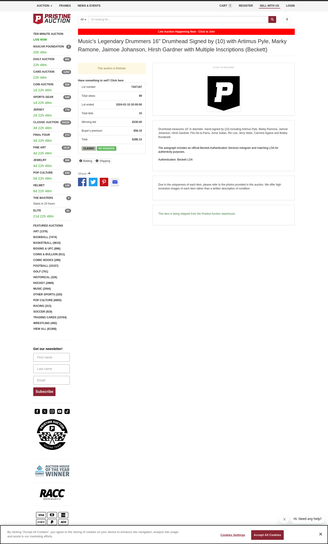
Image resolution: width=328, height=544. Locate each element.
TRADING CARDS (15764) (50, 317)
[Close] (321, 534)
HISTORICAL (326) (45, 277)
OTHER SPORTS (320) (47, 294)
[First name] (51, 357)
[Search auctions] (179, 19)
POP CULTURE (43, 172)
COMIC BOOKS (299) (47, 260)
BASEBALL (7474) (45, 237)
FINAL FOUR (41, 134)
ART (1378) (40, 231)
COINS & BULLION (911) (49, 254)
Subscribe (44, 392)
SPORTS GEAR (43, 97)
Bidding (85, 161)
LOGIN (290, 5)
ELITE (37, 210)
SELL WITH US (269, 5)
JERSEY (38, 109)
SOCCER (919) (42, 311)
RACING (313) (42, 306)
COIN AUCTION (43, 84)
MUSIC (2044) (42, 288)
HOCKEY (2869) (43, 283)
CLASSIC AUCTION (45, 122)
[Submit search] (272, 19)
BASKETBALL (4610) (47, 242)
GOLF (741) (40, 271)
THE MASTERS (43, 198)
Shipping (103, 161)
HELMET (38, 185)
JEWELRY (40, 160)
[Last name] (51, 368)
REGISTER (246, 5)
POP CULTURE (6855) (47, 300)
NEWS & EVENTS (89, 5)
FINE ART (39, 147)
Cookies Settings (232, 535)
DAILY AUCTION (43, 59)
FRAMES (65, 5)
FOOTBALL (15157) (45, 265)
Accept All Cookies (267, 535)
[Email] (51, 380)
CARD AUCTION (43, 71)
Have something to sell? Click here (101, 80)
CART (226, 6)
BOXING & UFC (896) (47, 248)
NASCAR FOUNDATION (48, 46)
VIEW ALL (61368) (44, 328)
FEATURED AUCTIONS (48, 225)
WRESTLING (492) (45, 323)
